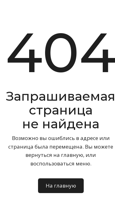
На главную (61, 185)
